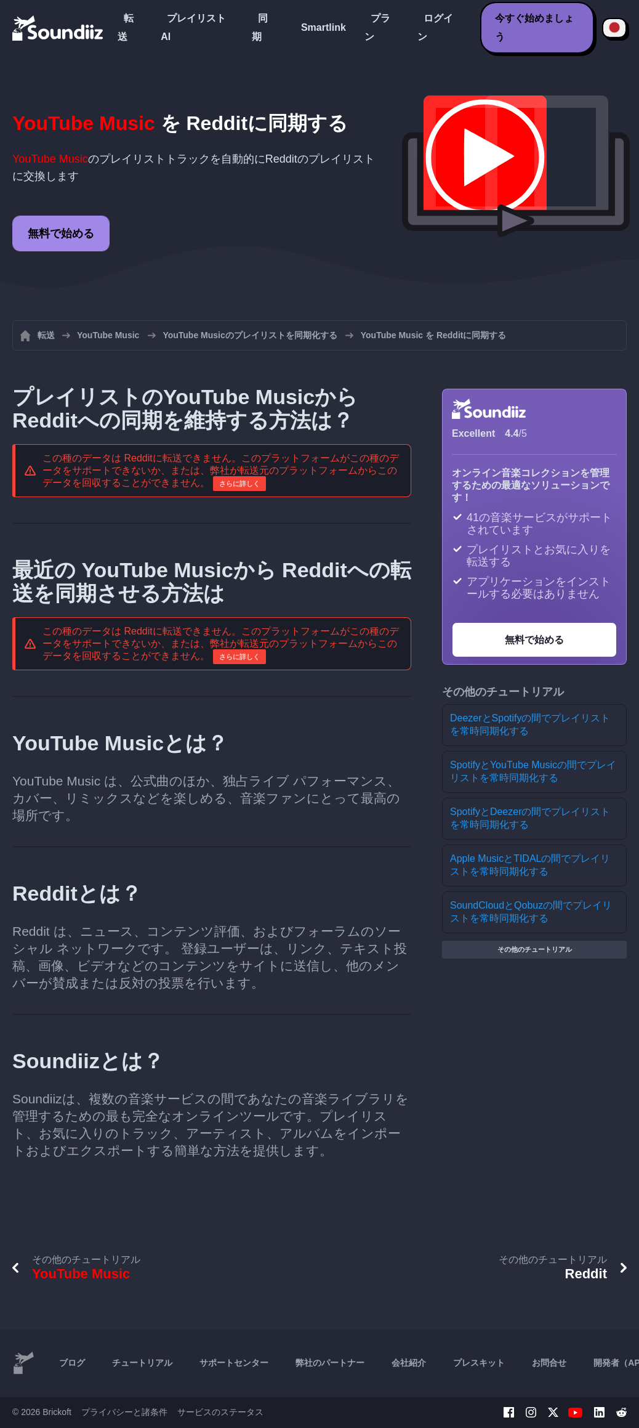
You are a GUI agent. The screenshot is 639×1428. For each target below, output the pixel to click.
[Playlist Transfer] (58, 28)
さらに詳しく (239, 483)
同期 (260, 27)
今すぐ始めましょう (534, 27)
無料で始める (61, 233)
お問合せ (549, 1363)
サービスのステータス (220, 1412)
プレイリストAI (193, 27)
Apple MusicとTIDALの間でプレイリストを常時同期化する (530, 865)
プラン (377, 27)
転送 (126, 27)
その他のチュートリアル (534, 949)
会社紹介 (409, 1363)
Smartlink (323, 27)
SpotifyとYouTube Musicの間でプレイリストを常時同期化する (533, 771)
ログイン (435, 27)
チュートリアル (142, 1363)
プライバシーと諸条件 (124, 1412)
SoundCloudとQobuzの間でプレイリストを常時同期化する (531, 911)
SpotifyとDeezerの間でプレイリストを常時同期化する (530, 818)
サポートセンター (233, 1363)
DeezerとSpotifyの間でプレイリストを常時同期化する (530, 724)
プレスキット (479, 1363)
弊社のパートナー (329, 1363)
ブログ (72, 1363)
